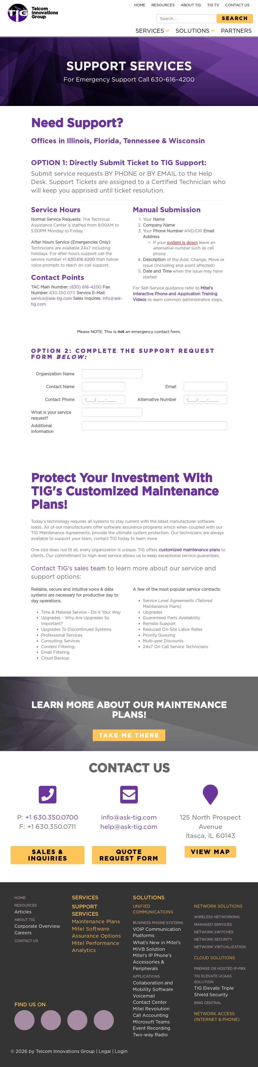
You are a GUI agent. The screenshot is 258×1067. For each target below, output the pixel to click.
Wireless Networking (217, 917)
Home (139, 5)
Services (152, 31)
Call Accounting (150, 1015)
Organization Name (55, 374)
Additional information (42, 428)
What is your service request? (51, 415)
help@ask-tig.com (128, 826)
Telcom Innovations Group (44, 12)
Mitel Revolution (151, 1008)
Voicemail (144, 996)
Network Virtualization (220, 947)
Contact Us (237, 5)
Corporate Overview (37, 926)
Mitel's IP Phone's (152, 955)
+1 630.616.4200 (78, 259)
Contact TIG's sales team (68, 568)
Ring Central (207, 1003)
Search (235, 18)
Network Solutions (218, 906)
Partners (236, 31)
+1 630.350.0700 (51, 817)
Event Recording (151, 1028)
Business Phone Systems (158, 923)
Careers (22, 932)
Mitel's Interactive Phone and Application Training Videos (175, 294)
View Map (210, 852)
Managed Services (213, 924)
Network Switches (213, 932)
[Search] (186, 18)
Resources (163, 5)
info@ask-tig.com (129, 817)
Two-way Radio (150, 1034)
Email (170, 386)
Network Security (213, 939)
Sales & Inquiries (47, 855)
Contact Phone (59, 399)
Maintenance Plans (96, 921)
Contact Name (60, 386)
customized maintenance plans (189, 549)
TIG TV (213, 5)
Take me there (129, 735)
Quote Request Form (128, 855)
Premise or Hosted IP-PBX (220, 968)
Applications (146, 976)
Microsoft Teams (151, 1021)
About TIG (191, 5)
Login (121, 1051)
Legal (105, 1051)
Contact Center (150, 1002)
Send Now (105, 440)
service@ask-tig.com (51, 298)
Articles (22, 911)
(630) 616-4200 (85, 287)
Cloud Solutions (214, 957)
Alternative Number (156, 399)
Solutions (195, 31)
